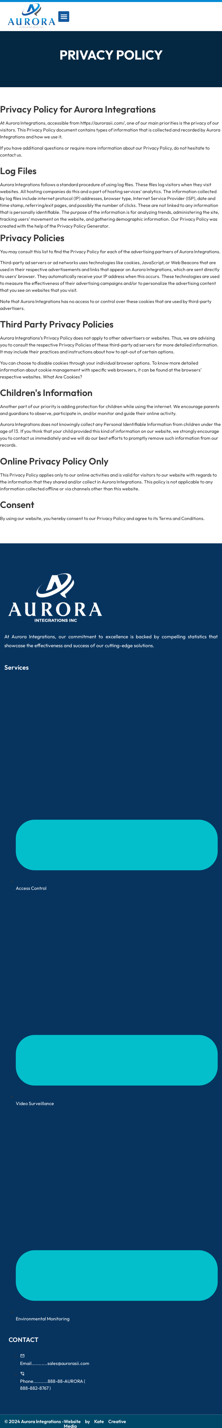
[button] (63, 16)
